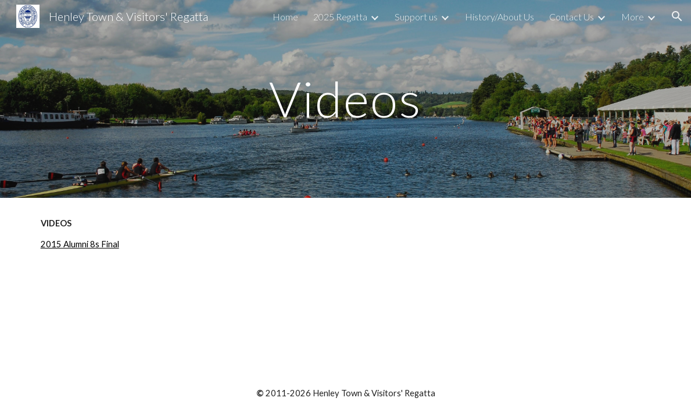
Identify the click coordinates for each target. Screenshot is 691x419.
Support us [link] (416, 16)
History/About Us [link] (499, 16)
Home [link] (285, 16)
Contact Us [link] (571, 16)
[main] (345, 98)
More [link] (632, 16)
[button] (677, 16)
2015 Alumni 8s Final (80, 244)
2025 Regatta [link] (340, 16)
